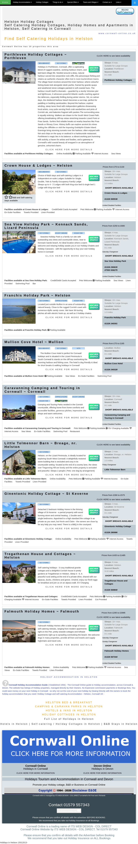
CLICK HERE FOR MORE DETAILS (69, 149)
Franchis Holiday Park (35, 330)
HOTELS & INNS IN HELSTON (69, 710)
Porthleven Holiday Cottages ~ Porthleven (35, 56)
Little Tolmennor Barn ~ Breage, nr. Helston (40, 444)
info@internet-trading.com (69, 811)
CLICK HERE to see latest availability (113, 56)
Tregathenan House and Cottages (41, 596)
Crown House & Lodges (36, 209)
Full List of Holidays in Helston (69, 719)
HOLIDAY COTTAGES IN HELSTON (69, 714)
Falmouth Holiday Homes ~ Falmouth (41, 611)
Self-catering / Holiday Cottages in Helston (65, 724)
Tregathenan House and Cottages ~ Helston (40, 555)
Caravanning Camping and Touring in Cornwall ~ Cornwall (42, 389)
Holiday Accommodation (22, 2)
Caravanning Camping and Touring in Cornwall (47, 428)
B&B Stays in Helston (121, 724)
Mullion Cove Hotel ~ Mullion (34, 342)
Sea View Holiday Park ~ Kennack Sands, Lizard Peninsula (46, 226)
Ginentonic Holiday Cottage (38, 539)
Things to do (58, 2)
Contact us (107, 2)
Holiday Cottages (42, 2)
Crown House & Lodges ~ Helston (38, 165)
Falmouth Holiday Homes (37, 667)
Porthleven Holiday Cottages (39, 153)
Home (5, 2)
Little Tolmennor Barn (35, 479)
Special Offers (73, 2)
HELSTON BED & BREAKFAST (69, 702)
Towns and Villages (90, 2)
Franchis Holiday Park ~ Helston (37, 295)
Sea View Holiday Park (36, 280)
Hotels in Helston (14, 724)
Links (118, 2)
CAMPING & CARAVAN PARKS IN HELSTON (69, 706)
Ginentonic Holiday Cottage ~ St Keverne (46, 493)
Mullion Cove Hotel (34, 376)
